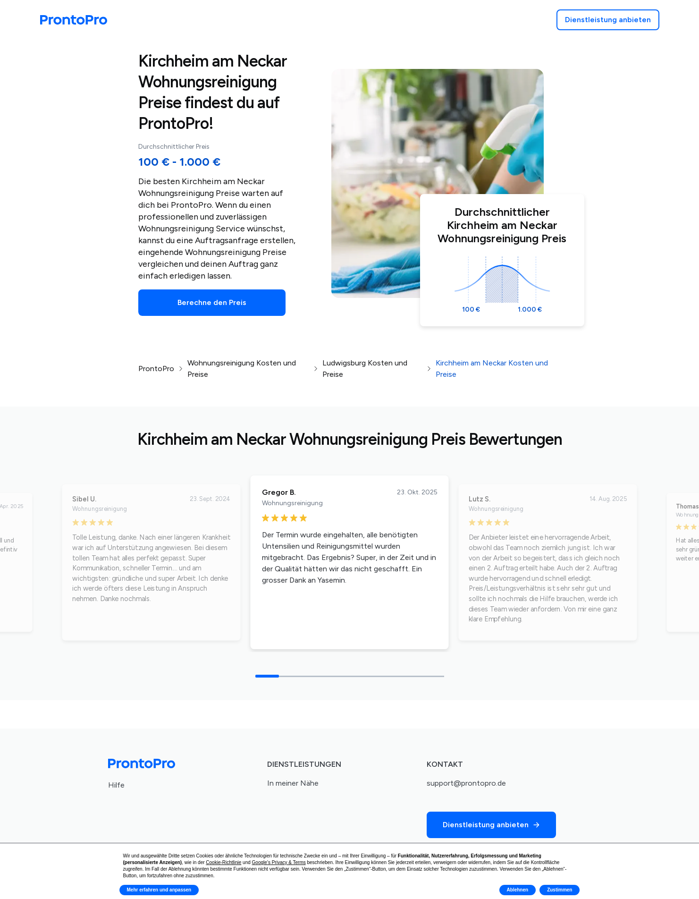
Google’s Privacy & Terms (279, 862)
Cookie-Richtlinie (223, 862)
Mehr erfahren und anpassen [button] (159, 889)
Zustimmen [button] (559, 889)
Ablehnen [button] (518, 889)
